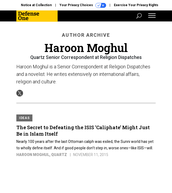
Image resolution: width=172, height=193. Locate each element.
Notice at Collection (36, 5)
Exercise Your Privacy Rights (136, 5)
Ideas (24, 118)
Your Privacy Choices (82, 5)
